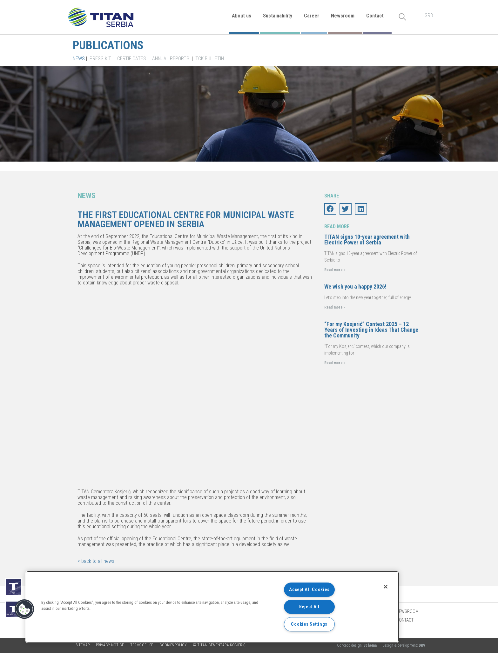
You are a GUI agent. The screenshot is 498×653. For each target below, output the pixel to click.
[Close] (386, 587)
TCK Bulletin (209, 59)
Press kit (100, 59)
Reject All (309, 607)
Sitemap (83, 645)
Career (311, 16)
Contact (375, 16)
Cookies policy (173, 645)
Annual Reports (170, 59)
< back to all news (95, 561)
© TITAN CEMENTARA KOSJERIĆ (219, 645)
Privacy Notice (110, 645)
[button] (24, 609)
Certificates (131, 59)
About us (241, 16)
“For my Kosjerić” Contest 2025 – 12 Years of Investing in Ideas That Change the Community (371, 330)
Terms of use (141, 645)
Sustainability (277, 16)
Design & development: (403, 645)
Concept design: (357, 645)
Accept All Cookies (309, 589)
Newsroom (342, 16)
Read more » (334, 270)
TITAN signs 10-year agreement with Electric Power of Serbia (367, 239)
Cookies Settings (309, 624)
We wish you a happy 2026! (355, 286)
